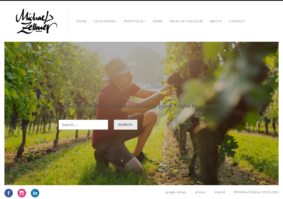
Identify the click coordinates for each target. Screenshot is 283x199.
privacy (200, 192)
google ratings (176, 192)
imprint (219, 192)
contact (237, 21)
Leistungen (104, 21)
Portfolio (133, 21)
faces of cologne (186, 21)
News (158, 21)
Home (81, 21)
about (216, 21)
